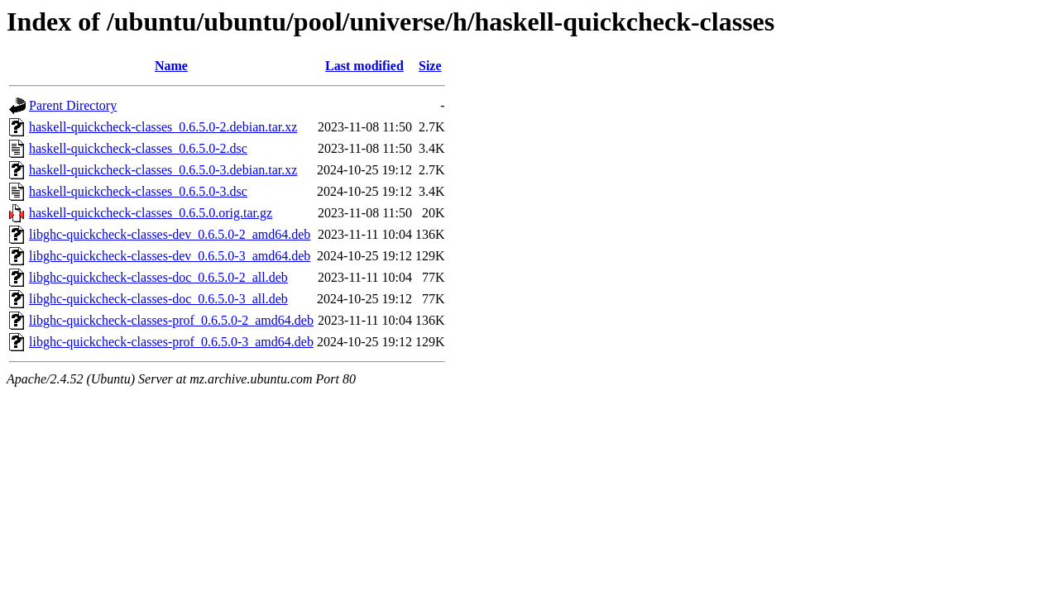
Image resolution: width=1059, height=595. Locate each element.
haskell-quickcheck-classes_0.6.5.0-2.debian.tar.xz (163, 127)
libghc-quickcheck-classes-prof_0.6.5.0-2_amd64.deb (171, 320)
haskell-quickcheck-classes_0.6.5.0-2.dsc (138, 148)
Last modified (364, 66)
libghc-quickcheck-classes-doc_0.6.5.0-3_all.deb (158, 299)
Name (171, 66)
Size (430, 66)
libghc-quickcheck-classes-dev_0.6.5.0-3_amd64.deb (169, 256)
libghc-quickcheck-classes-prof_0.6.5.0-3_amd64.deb (171, 342)
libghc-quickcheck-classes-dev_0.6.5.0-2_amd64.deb (169, 234)
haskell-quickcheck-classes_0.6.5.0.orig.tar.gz (150, 213)
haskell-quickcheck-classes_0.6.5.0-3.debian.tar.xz (163, 170)
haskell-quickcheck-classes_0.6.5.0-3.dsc (138, 191)
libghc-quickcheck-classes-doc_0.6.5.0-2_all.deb (158, 277)
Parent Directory (73, 105)
